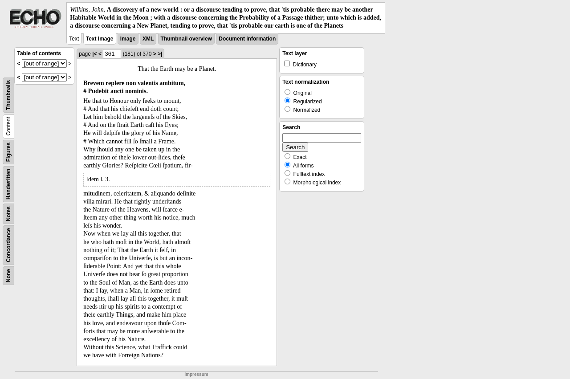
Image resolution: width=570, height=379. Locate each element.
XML (148, 39)
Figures (8, 151)
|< (94, 54)
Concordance (8, 245)
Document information (247, 39)
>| (160, 54)
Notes (8, 213)
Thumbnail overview (186, 39)
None (8, 275)
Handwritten (8, 183)
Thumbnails (8, 95)
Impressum (196, 374)
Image (128, 39)
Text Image (100, 39)
